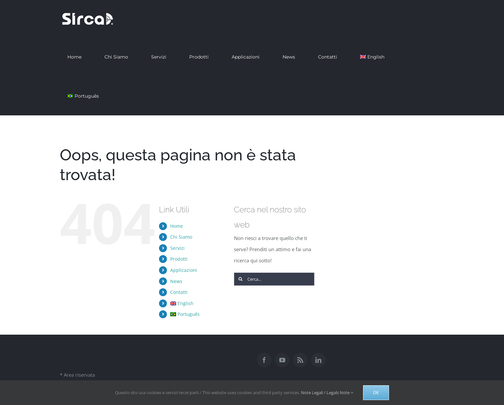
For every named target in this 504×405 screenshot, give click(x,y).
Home (176, 226)
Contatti (179, 292)
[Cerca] (240, 279)
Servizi (177, 248)
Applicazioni (183, 270)
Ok (376, 392)
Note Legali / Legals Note (327, 392)
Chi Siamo (181, 237)
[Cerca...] (274, 279)
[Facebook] (264, 360)
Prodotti (179, 259)
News (176, 281)
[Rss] (300, 360)
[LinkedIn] (318, 360)
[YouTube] (282, 360)
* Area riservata (77, 374)
